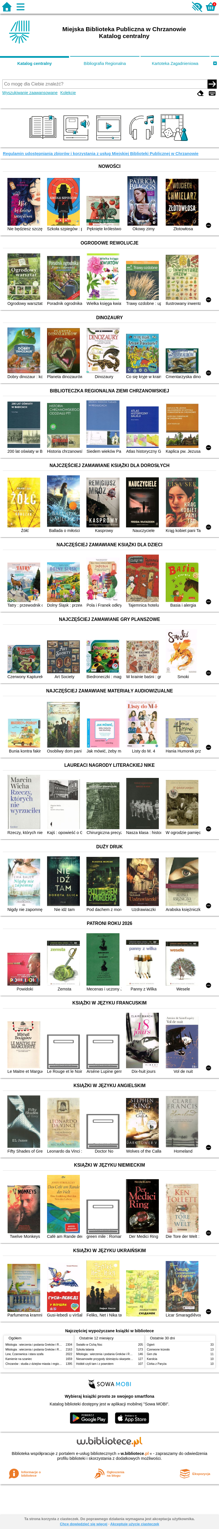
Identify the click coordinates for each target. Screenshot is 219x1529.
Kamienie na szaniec (18, 1359)
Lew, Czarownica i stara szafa (24, 1354)
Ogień (151, 1344)
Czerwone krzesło (158, 1349)
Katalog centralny (34, 63)
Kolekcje (68, 92)
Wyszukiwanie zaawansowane (30, 92)
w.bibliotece (135, 1453)
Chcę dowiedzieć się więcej (83, 1524)
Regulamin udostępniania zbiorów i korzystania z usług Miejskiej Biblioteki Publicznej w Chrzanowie (100, 153)
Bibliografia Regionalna (105, 63)
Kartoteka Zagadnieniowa (175, 63)
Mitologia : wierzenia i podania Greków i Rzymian (36, 1344)
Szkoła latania (85, 1349)
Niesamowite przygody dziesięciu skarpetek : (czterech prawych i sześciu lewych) (128, 1359)
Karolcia (152, 1359)
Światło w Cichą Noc (89, 1344)
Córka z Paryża (157, 1363)
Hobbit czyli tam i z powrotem (94, 1363)
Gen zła (152, 1354)
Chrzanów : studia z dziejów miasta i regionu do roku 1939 (42, 1363)
